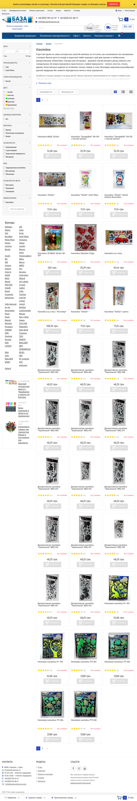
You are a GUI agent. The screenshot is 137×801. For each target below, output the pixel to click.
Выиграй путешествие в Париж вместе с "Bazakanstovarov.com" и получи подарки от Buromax (28, 390)
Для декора (9, 171)
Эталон (8, 265)
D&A (7, 352)
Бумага (7, 130)
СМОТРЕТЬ (113, 4)
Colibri (22, 288)
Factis (7, 317)
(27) (45, 612)
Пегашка (9, 326)
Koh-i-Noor (24, 317)
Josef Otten (8, 70)
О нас (4, 10)
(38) (111, 262)
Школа (86, 35)
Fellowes (8, 227)
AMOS (21, 265)
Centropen (23, 275)
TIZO (21, 336)
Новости (67, 10)
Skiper (7, 230)
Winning (8, 323)
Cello (21, 291)
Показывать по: (67, 92)
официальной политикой (81, 783)
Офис (76, 35)
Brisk (21, 233)
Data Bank (23, 330)
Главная (39, 44)
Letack (22, 304)
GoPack (8, 368)
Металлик (8, 185)
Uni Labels (23, 281)
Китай (7, 81)
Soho (21, 230)
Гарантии (41, 771)
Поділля (8, 336)
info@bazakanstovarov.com (48, 22)
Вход (118, 10)
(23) (111, 145)
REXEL (21, 352)
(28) (111, 320)
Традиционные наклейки (14, 168)
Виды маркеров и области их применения (24, 412)
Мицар (22, 314)
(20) (45, 262)
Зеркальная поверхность (14, 154)
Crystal (22, 285)
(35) (111, 204)
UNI (6, 262)
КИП (7, 342)
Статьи (50, 10)
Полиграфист (25, 256)
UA (130, 26)
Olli (20, 227)
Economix (9, 294)
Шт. (6, 119)
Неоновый (8, 188)
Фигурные (8, 157)
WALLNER (9, 359)
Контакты (5, 14)
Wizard (22, 278)
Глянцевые (8, 191)
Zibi (6, 67)
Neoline (22, 307)
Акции (58, 10)
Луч (20, 268)
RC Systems (24, 359)
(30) (45, 379)
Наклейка (8, 202)
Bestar (8, 249)
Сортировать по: (46, 92)
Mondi (7, 281)
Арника (22, 272)
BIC (6, 259)
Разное (48, 44)
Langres (8, 246)
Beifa (7, 278)
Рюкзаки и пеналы (103, 35)
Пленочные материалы (13, 133)
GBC (21, 355)
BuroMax (8, 236)
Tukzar (22, 243)
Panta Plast (9, 239)
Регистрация (130, 10)
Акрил (7, 136)
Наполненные (9, 147)
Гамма (22, 320)
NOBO (7, 362)
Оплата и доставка (36, 10)
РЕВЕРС (22, 339)
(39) (45, 670)
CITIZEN (8, 346)
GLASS (7, 275)
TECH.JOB (23, 323)
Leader (22, 246)
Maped (8, 320)
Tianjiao (22, 294)
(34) (78, 145)
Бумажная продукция (25, 35)
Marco (21, 262)
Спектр (8, 272)
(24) (78, 262)
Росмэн (8, 339)
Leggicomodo (25, 310)
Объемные (8, 174)
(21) (45, 145)
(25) (45, 495)
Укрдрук (23, 333)
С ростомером (10, 150)
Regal (7, 291)
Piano (7, 314)
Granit (7, 256)
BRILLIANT (23, 342)
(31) (78, 204)
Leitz (7, 355)
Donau (7, 243)
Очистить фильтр (17, 209)
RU (125, 26)
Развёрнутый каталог (17, 10)
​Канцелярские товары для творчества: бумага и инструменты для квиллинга (24, 434)
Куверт (8, 268)
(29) (78, 379)
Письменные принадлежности (54, 35)
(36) (45, 204)
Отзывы (77, 10)
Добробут (23, 326)
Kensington (9, 310)
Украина (23, 239)
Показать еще (8, 108)
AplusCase (9, 297)
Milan (21, 259)
